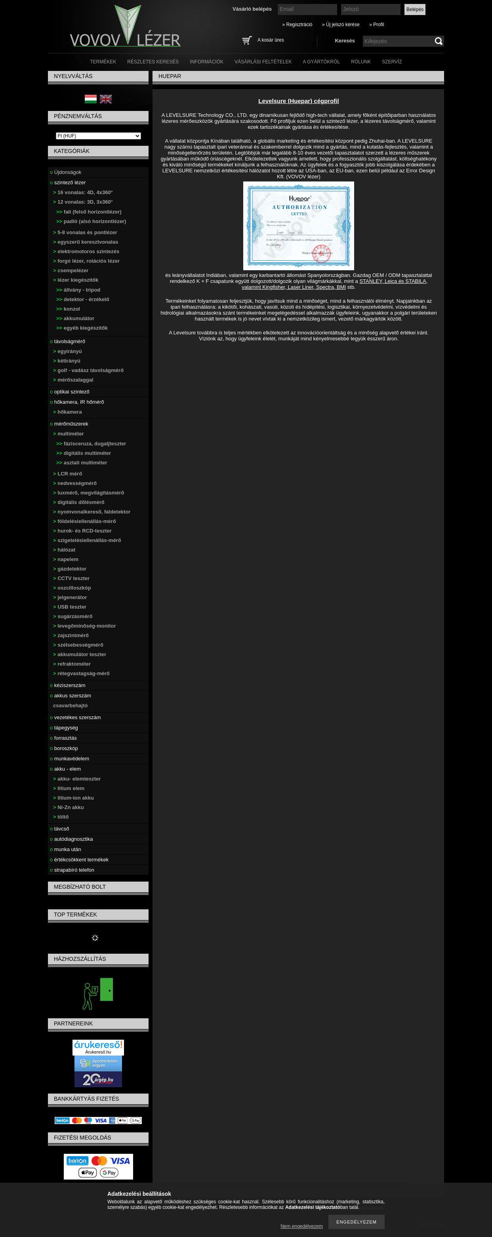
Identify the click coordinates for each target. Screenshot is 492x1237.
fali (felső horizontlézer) (89, 212)
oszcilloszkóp (72, 588)
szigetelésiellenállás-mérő (87, 540)
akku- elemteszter (77, 779)
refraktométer (72, 664)
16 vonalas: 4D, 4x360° (83, 192)
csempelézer (70, 270)
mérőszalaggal (73, 380)
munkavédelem (69, 759)
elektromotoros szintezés (86, 251)
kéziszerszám (68, 685)
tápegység (64, 728)
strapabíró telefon (72, 870)
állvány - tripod (78, 290)
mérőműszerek (69, 424)
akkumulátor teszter (79, 654)
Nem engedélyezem (301, 1226)
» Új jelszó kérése (341, 24)
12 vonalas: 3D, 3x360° (83, 202)
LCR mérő (67, 474)
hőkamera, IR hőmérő (77, 402)
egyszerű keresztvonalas (85, 242)
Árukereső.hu (98, 1052)
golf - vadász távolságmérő (88, 370)
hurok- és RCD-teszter (82, 531)
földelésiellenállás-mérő (84, 521)
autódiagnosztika (71, 839)
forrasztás (63, 738)
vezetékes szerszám (75, 717)
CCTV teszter (71, 578)
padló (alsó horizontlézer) (91, 221)
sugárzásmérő (72, 616)
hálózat (64, 550)
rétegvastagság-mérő (81, 673)
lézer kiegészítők (76, 280)
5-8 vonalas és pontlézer (85, 232)
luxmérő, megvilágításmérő (88, 493)
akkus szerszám (70, 696)
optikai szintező (70, 392)
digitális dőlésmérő (79, 502)
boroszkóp (64, 748)
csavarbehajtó (70, 705)
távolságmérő (67, 341)
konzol (68, 309)
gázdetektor (69, 569)
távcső (59, 829)
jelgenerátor (70, 597)
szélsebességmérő (78, 645)
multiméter (68, 434)
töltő (61, 817)
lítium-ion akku (73, 798)
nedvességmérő (75, 483)
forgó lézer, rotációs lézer (86, 261)
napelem (65, 559)
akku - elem (65, 769)
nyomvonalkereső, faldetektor (91, 512)
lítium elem (68, 788)
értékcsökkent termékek (79, 860)
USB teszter (69, 607)
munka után (65, 849)
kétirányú (66, 361)
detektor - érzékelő (82, 299)
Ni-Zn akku (68, 807)
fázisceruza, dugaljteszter (91, 444)
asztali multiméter (81, 463)
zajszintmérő (71, 635)
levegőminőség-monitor (84, 626)
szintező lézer (68, 182)
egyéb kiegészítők (82, 328)
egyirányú (67, 351)
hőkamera (67, 412)
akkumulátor (75, 318)
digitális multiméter (83, 453)
